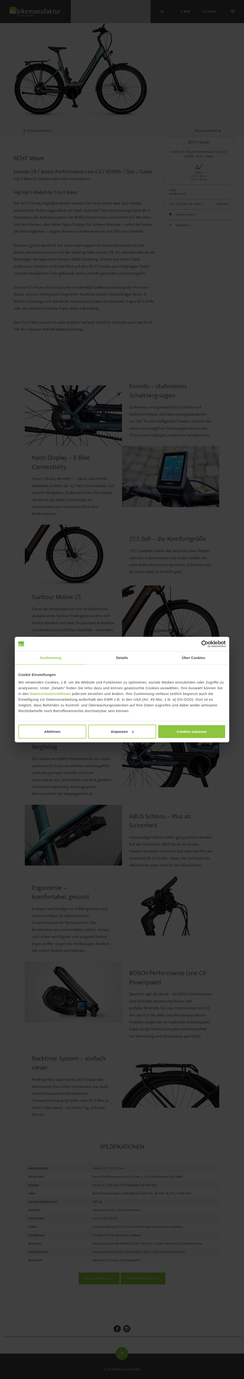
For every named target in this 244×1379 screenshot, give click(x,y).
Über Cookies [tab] (193, 658)
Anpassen (122, 731)
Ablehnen (52, 731)
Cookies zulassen (192, 731)
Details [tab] (122, 658)
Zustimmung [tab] (50, 658)
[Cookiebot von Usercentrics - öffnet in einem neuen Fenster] (205, 644)
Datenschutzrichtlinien (50, 693)
